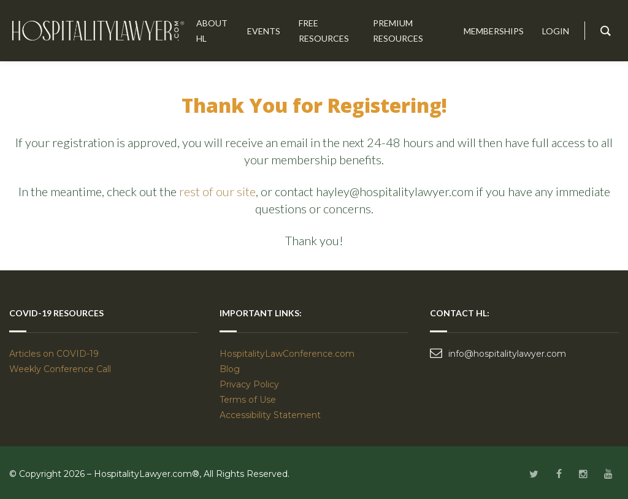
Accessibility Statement (270, 415)
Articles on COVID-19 (54, 353)
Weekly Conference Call (61, 369)
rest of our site (217, 191)
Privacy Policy (249, 384)
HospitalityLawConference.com (287, 353)
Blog (230, 369)
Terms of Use (248, 399)
